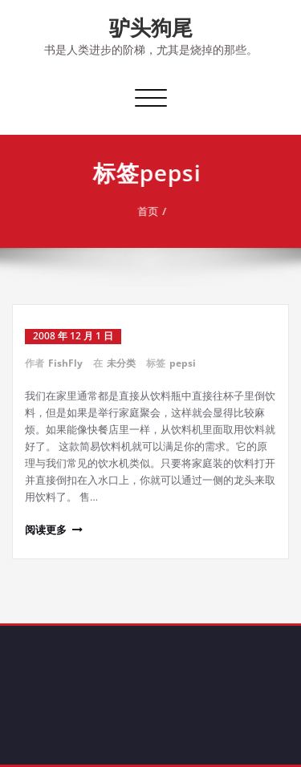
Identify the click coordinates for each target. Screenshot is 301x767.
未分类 (121, 363)
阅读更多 (46, 529)
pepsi (182, 363)
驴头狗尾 (151, 27)
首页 (152, 211)
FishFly (65, 363)
